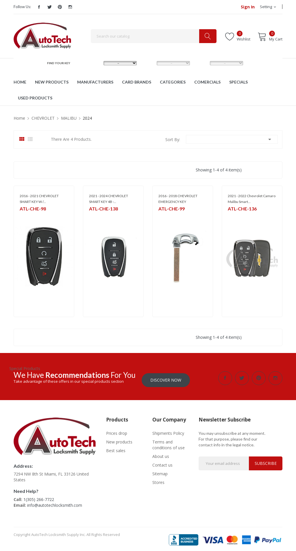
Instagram (70, 7)
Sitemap (160, 471)
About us (160, 454)
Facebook (39, 7)
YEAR (200, 63)
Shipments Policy (168, 431)
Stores (158, 480)
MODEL (149, 63)
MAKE (94, 63)
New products (119, 440)
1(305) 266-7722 (38, 497)
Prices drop (116, 431)
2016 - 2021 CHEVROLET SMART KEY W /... (39, 199)
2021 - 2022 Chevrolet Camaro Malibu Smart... (251, 199)
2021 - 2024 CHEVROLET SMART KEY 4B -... (108, 199)
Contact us (162, 463)
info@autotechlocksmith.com (54, 503)
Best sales (115, 448)
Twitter (49, 7)
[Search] (154, 36)
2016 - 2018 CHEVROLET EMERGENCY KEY (177, 199)
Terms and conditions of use (168, 442)
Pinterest (60, 7)
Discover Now (165, 378)
